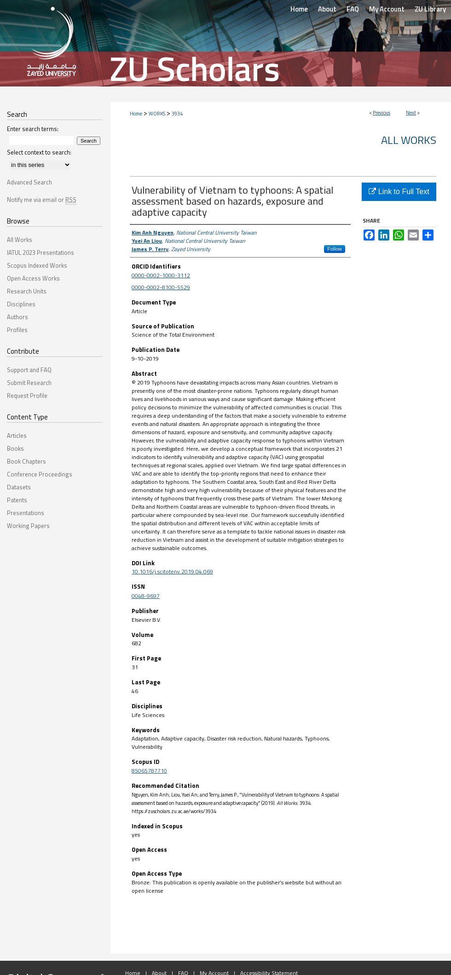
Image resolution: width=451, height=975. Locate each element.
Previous (381, 112)
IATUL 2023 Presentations (40, 252)
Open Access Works (33, 278)
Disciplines (21, 304)
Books (15, 448)
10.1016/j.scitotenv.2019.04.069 (172, 571)
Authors (17, 316)
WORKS (157, 113)
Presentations (25, 512)
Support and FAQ (29, 369)
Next (411, 112)
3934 (177, 113)
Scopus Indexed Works (37, 265)
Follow (334, 249)
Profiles (17, 329)
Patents (17, 500)
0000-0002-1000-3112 (161, 275)
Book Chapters (26, 461)
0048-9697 (146, 595)
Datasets (19, 487)
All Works (408, 140)
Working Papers (28, 525)
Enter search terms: (32, 128)
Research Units (26, 291)
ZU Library (430, 9)
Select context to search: (39, 152)
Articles (17, 435)
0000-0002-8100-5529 (161, 287)
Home (136, 113)
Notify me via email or (41, 199)
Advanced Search (29, 182)
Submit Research (29, 382)
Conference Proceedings (39, 474)
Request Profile (27, 395)
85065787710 (149, 770)
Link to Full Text (399, 191)
